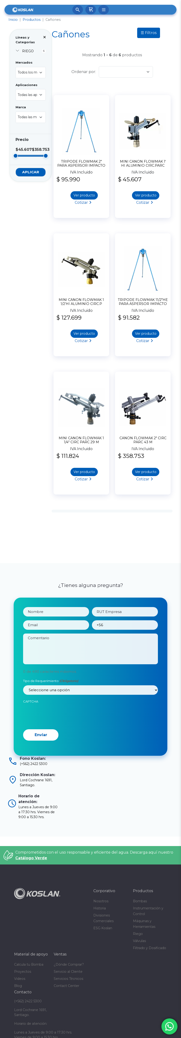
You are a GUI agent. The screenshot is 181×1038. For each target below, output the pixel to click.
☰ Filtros (148, 32)
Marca (21, 107)
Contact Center (66, 986)
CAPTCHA (30, 718)
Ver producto (84, 195)
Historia (99, 908)
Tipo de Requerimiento (50, 698)
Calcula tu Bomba (28, 964)
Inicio (13, 19)
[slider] (15, 155)
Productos (32, 19)
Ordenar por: (83, 71)
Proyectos (22, 971)
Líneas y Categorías (25, 39)
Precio (22, 139)
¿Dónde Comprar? (69, 964)
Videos (19, 979)
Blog (18, 986)
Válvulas (139, 941)
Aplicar (30, 172)
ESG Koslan (102, 928)
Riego (138, 934)
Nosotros (100, 901)
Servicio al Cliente (68, 971)
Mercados (24, 62)
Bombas (140, 901)
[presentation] (59, 732)
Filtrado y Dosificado (149, 948)
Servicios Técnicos (68, 979)
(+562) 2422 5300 (28, 1001)
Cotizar (81, 202)
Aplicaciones (26, 85)
